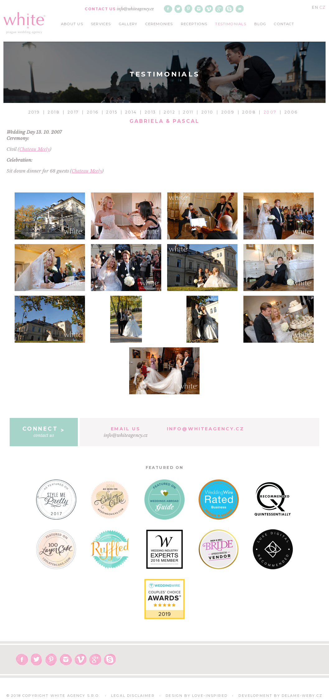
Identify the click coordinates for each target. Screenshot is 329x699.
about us (72, 24)
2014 (131, 112)
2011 (188, 112)
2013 (150, 112)
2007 (270, 112)
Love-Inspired (210, 696)
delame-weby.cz (302, 696)
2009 (228, 112)
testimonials (230, 24)
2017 (73, 112)
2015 (111, 112)
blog (260, 24)
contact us (44, 431)
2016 (93, 112)
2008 (249, 112)
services (101, 24)
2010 (207, 112)
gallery (128, 24)
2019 (34, 112)
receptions (194, 24)
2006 (291, 112)
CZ (322, 7)
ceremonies (159, 24)
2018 (54, 112)
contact (284, 24)
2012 (169, 112)
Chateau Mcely (34, 149)
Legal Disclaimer (133, 696)
